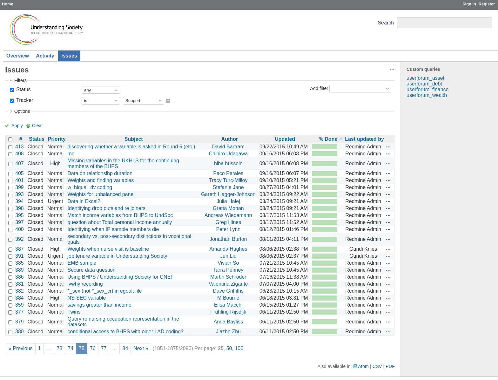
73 (60, 348)
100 (239, 348)
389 (19, 270)
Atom (363, 366)
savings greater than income (99, 305)
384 (19, 298)
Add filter (319, 88)
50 (229, 348)
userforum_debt (424, 83)
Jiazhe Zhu (228, 331)
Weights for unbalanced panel (101, 194)
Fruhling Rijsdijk (228, 312)
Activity (45, 55)
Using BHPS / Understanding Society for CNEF (121, 277)
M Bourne (228, 298)
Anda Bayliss (228, 321)
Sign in (469, 4)
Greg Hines (228, 222)
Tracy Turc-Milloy (228, 180)
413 (19, 146)
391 (19, 256)
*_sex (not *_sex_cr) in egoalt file (105, 291)
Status (23, 89)
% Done (328, 139)
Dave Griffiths (228, 291)
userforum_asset (425, 78)
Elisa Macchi (228, 305)
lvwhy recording (85, 284)
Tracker (24, 100)
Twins (74, 312)
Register (487, 4)
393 (19, 194)
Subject (133, 139)
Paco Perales (228, 173)
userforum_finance (428, 89)
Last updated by (364, 139)
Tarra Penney (228, 270)
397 (19, 222)
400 (19, 229)
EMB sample (82, 263)
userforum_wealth (427, 95)
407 (19, 163)
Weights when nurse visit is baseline (108, 249)
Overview (17, 55)
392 (19, 239)
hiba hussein (228, 163)
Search (386, 22)
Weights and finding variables (101, 180)
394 (19, 201)
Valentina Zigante (228, 284)
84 (125, 348)
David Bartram (228, 146)
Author (229, 139)
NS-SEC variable (87, 298)
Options (22, 111)
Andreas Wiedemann (228, 215)
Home (7, 4)
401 (19, 180)
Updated (285, 139)
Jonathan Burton (228, 239)
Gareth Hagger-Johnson (228, 194)
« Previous (21, 348)
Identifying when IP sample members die (113, 229)
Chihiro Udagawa (228, 153)
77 (104, 348)
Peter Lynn (228, 229)
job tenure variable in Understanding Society (117, 256)
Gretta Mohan (228, 208)
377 (19, 312)
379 (19, 321)
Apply (17, 125)
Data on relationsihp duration (100, 173)
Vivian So (228, 263)
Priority (57, 139)
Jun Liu (228, 256)
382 (19, 291)
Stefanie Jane (228, 187)
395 (19, 215)
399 (19, 187)
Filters (20, 80)
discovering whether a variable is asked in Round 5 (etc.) (131, 146)
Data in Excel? (84, 201)
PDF (390, 366)
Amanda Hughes (228, 249)
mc (71, 153)
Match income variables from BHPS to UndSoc (120, 215)
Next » (140, 348)
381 (19, 284)
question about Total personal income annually (120, 222)
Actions (388, 146)
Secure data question (92, 270)
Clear (37, 125)
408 (19, 153)
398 (19, 208)
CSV (377, 366)
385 (19, 263)
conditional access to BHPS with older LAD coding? (126, 331)
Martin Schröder (228, 277)
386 (19, 277)
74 (70, 348)
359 (19, 305)
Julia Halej (228, 201)
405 (19, 173)
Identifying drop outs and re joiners (106, 208)
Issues (69, 55)
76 (93, 348)
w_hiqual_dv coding (90, 187)
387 (19, 249)
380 (19, 331)
